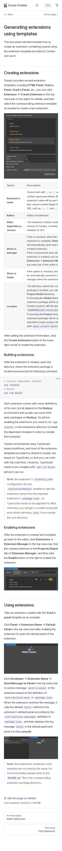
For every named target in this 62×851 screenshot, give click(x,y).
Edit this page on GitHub (20, 798)
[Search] (37, 5)
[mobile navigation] (57, 5)
